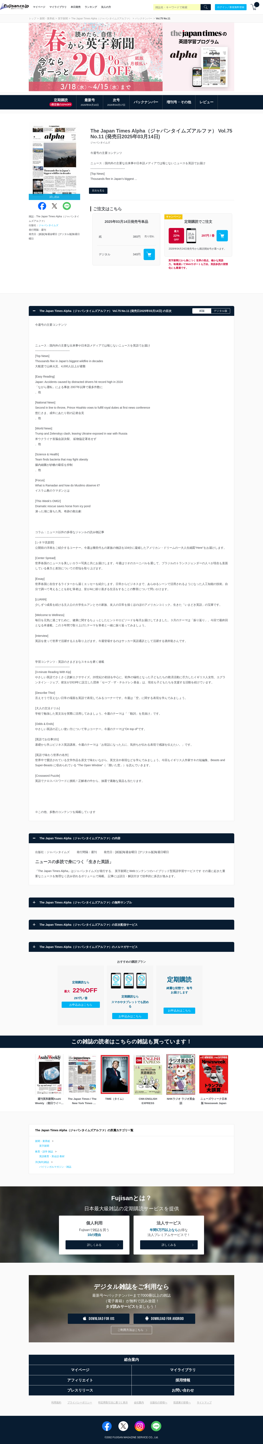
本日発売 (76, 7)
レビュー (206, 102)
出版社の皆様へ (158, 1402)
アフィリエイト (80, 1380)
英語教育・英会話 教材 (52, 1156)
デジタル (104, 254)
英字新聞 (63, 18)
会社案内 (139, 1402)
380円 (137, 236)
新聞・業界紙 (47, 18)
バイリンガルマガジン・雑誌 (55, 1166)
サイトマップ (204, 1402)
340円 (137, 254)
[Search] (206, 7)
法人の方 (106, 7)
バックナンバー (143, 18)
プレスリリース (80, 1390)
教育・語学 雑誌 (44, 1151)
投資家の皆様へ (182, 1402)
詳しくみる (103, 1245)
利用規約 (56, 1402)
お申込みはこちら (80, 1004)
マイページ (39, 7)
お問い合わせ (183, 1390)
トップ (32, 18)
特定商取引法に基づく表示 (113, 1402)
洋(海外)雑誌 (42, 1162)
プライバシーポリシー (79, 1402)
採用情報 (182, 1380)
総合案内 (131, 1360)
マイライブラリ (58, 7)
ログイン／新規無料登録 (230, 7)
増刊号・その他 (179, 102)
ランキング (91, 7)
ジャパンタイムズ (48, 225)
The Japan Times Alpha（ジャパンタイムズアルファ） (101, 18)
